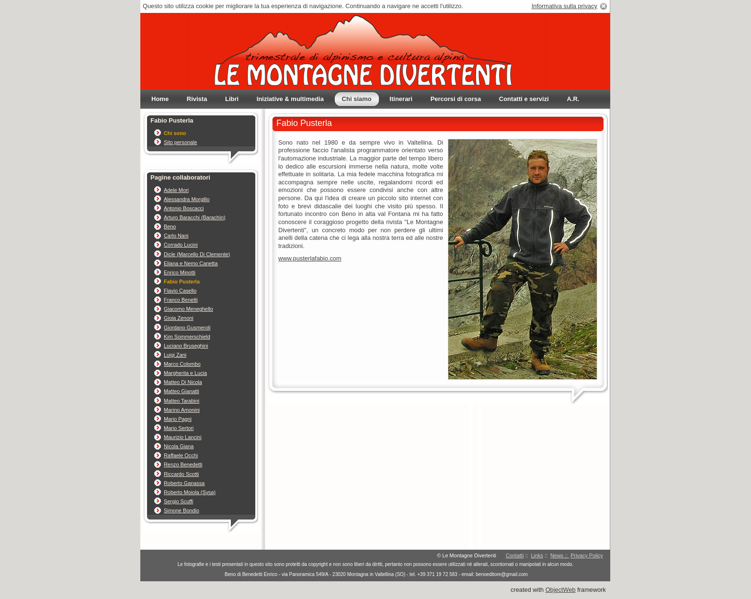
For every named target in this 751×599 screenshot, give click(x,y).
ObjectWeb (561, 589)
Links (537, 555)
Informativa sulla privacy (564, 6)
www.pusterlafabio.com (309, 258)
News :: (559, 555)
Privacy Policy (586, 555)
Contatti (514, 555)
